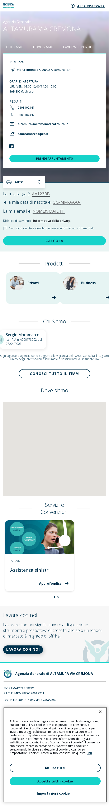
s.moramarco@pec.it (33, 134)
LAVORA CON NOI (77, 47)
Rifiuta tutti (55, 768)
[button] (54, 597)
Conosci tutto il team (54, 373)
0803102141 (26, 107)
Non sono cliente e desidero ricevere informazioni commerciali (51, 228)
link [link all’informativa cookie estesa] (89, 753)
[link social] (11, 146)
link (97, 359)
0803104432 (26, 115)
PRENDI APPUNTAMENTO (54, 158)
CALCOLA (54, 241)
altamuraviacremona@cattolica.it (43, 124)
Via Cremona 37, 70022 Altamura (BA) (44, 70)
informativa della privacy (51, 221)
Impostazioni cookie (53, 793)
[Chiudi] (100, 711)
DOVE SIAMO (43, 47)
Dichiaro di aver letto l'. (37, 221)
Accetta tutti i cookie (55, 781)
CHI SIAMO (14, 47)
